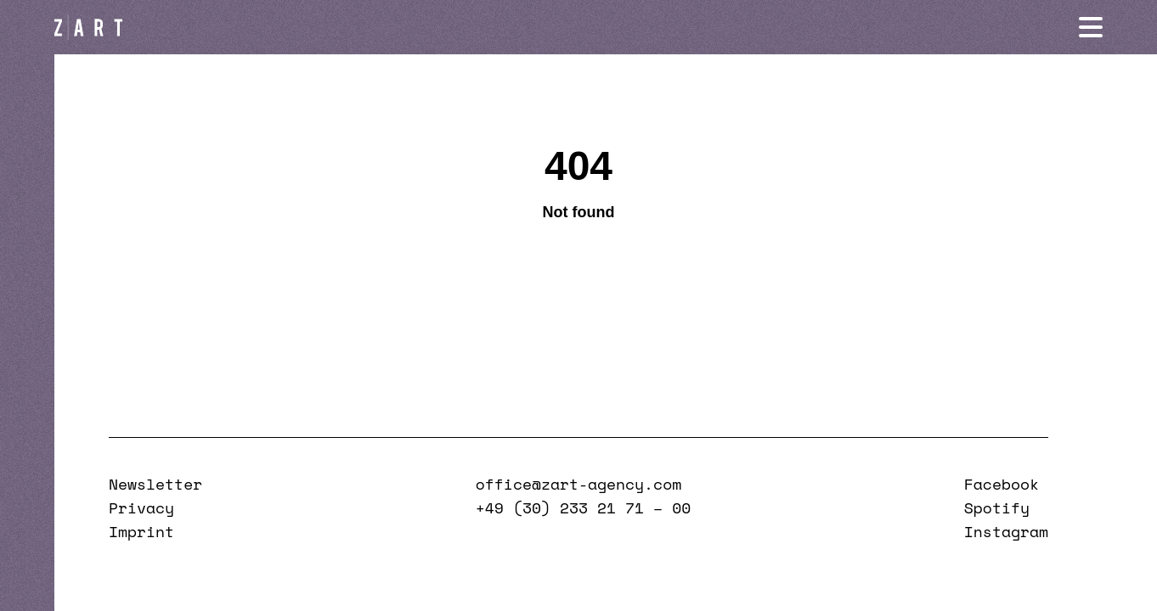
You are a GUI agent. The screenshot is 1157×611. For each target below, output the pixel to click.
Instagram (1006, 531)
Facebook (1001, 484)
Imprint (141, 531)
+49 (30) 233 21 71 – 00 (583, 507)
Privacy (141, 507)
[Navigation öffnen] (1091, 27)
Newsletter (155, 484)
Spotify (997, 507)
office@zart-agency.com (578, 484)
